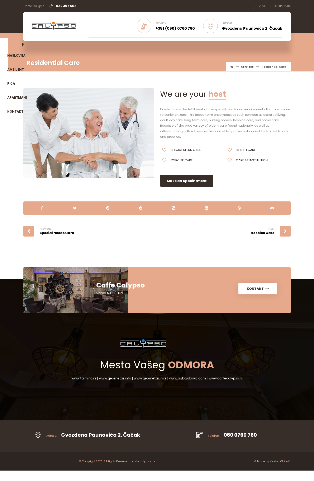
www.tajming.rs (84, 390)
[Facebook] (279, 46)
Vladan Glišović (280, 471)
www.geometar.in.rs (150, 390)
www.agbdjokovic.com (188, 390)
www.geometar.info (115, 390)
